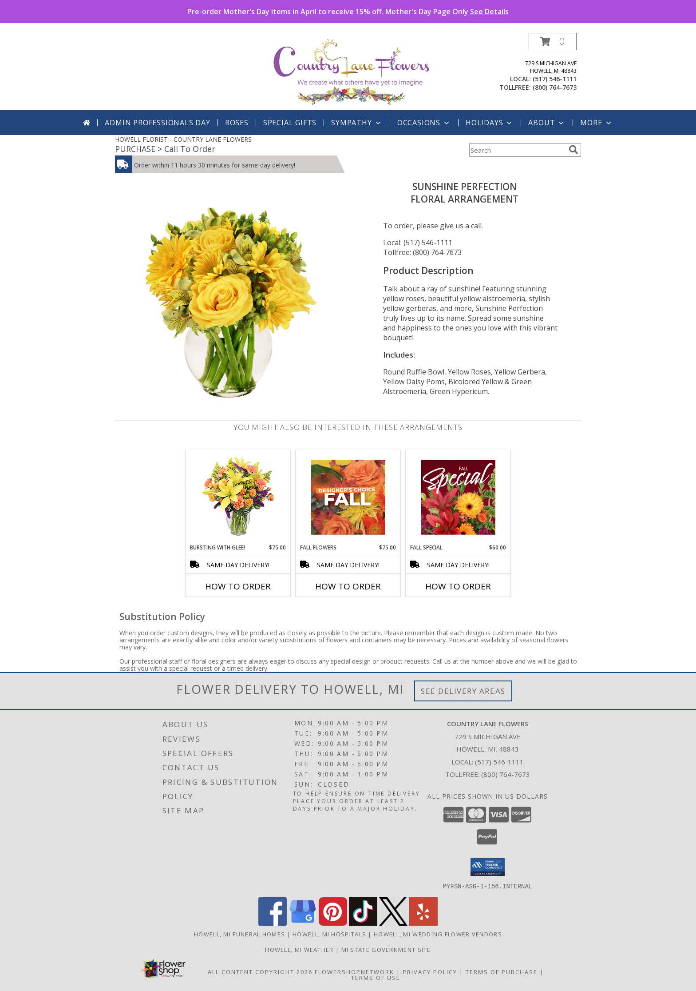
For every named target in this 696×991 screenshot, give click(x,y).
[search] (573, 150)
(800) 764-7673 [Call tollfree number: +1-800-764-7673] (555, 87)
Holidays (490, 122)
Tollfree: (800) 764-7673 (422, 252)
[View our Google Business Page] (303, 923)
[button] (553, 41)
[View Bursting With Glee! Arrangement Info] (238, 497)
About (547, 122)
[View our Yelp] (423, 923)
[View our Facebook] (272, 923)
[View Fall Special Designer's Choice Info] (458, 497)
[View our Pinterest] (333, 923)
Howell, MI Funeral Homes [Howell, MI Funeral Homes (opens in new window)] (239, 934)
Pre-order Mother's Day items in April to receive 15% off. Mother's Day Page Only (348, 11)
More (596, 122)
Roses (237, 122)
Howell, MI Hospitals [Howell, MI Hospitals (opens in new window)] (329, 934)
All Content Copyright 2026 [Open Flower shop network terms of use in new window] (260, 971)
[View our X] (393, 923)
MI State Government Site (386, 949)
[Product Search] (517, 150)
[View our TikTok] (363, 923)
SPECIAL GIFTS (289, 122)
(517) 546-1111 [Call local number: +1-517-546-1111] (555, 79)
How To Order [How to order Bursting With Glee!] (238, 586)
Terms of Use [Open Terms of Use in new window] (375, 977)
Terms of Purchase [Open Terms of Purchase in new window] (502, 971)
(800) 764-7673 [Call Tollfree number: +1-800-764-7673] (505, 774)
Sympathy (356, 122)
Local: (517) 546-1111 (417, 242)
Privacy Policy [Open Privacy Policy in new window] (430, 971)
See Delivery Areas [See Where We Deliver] (463, 691)
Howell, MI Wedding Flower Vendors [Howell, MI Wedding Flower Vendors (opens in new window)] (438, 934)
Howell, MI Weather (299, 949)
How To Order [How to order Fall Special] (458, 586)
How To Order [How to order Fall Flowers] (348, 586)
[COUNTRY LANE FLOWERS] (351, 71)
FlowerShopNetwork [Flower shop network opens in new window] (354, 971)
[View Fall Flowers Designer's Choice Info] (348, 497)
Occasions (424, 122)
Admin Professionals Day (157, 122)
